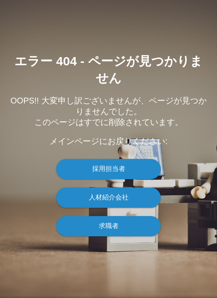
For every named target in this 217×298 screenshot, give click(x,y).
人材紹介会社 (109, 197)
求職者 (109, 225)
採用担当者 (108, 168)
